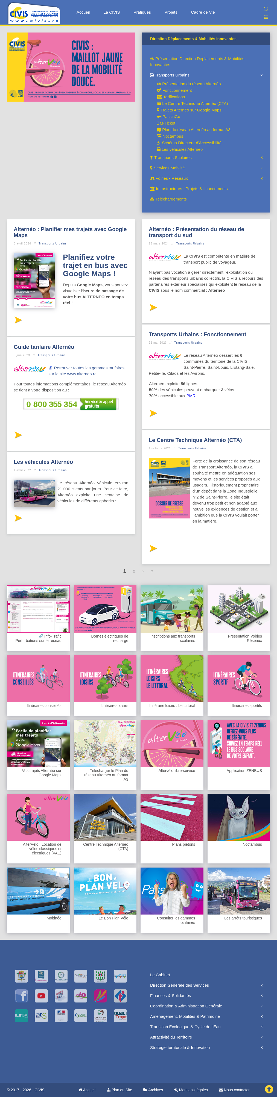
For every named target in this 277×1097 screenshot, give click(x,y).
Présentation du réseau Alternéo (189, 83)
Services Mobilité (167, 168)
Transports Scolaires (171, 157)
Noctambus (170, 136)
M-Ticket (166, 123)
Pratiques (142, 12)
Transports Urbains (169, 75)
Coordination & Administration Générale (186, 1006)
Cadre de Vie (203, 12)
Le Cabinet (160, 974)
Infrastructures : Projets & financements (189, 188)
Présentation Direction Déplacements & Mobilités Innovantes (197, 61)
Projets (171, 12)
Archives (153, 1090)
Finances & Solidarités (170, 995)
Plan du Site (119, 1090)
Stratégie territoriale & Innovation (180, 1047)
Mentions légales (191, 1090)
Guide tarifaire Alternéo (44, 347)
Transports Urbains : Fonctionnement (197, 334)
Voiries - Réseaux (169, 178)
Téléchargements (168, 199)
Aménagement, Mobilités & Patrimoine (185, 1016)
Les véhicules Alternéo (180, 149)
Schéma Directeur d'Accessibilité (189, 142)
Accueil (83, 12)
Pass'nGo (168, 116)
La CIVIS (111, 12)
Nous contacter (234, 1090)
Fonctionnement (174, 90)
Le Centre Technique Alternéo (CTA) (192, 103)
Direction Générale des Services (179, 985)
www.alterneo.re (82, 373)
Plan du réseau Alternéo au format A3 (194, 129)
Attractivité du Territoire (171, 1037)
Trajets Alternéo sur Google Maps (189, 110)
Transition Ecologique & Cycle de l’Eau (185, 1026)
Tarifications (171, 97)
